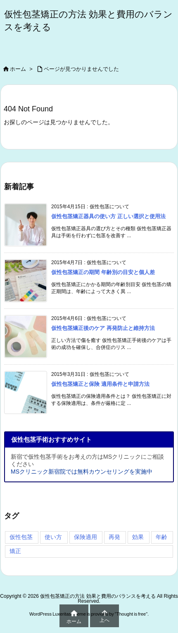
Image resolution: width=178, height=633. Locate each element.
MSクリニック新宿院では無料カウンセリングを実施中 (81, 471)
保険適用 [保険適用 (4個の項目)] (85, 537)
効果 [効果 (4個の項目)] (138, 537)
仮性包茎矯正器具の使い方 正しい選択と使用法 (108, 216)
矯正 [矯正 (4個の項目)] (15, 551)
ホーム (18, 69)
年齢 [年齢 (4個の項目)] (161, 537)
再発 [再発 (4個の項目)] (114, 537)
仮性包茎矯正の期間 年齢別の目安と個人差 (103, 272)
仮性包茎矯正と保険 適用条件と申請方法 (100, 384)
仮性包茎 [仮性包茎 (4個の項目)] (21, 537)
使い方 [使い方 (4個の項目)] (53, 537)
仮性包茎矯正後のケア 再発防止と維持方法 (103, 328)
